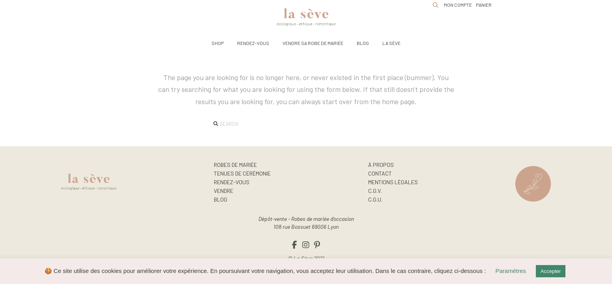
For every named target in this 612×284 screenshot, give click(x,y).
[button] (217, 43)
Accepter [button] (551, 271)
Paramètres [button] (511, 270)
